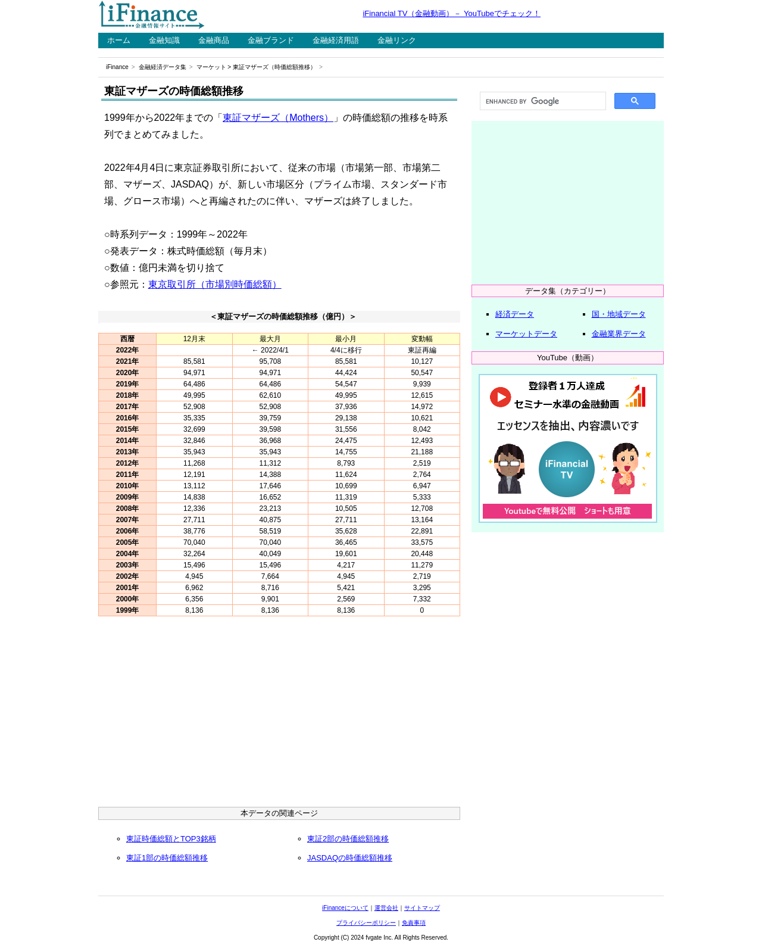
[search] (542, 101)
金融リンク (396, 40)
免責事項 (414, 922)
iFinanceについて (345, 908)
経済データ (514, 314)
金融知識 (164, 40)
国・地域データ (619, 314)
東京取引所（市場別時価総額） (215, 284)
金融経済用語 (336, 40)
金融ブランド (271, 40)
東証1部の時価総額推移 (167, 857)
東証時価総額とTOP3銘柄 (171, 838)
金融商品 (213, 40)
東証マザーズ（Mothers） (278, 118)
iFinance (117, 67)
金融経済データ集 (162, 67)
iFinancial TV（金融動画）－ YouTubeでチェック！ (452, 13)
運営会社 (386, 908)
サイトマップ (422, 908)
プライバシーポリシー (366, 922)
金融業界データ (619, 333)
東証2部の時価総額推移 (348, 838)
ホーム (118, 40)
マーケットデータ (526, 333)
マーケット (211, 67)
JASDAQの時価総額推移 (349, 857)
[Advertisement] (279, 714)
